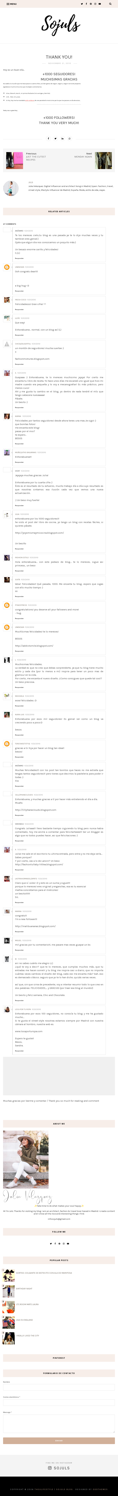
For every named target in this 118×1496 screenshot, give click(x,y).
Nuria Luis (19, 714)
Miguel (18, 940)
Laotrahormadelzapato (26, 879)
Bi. (16, 959)
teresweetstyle (22, 744)
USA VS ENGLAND (24, 1320)
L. (15, 660)
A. (15, 373)
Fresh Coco (20, 300)
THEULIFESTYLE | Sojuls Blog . (55, 1489)
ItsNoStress (21, 605)
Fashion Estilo (22, 557)
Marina (18, 911)
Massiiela (19, 696)
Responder (19, 258)
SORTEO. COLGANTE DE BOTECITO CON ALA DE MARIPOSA (44, 1273)
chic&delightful (23, 344)
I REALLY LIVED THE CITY (27, 1335)
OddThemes (100, 1489)
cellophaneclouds (24, 795)
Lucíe (17, 318)
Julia (17, 514)
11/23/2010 (26, 911)
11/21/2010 (28, 231)
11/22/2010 (29, 627)
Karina (18, 416)
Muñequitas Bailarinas (25, 452)
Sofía (17, 579)
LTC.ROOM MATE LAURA (27, 1304)
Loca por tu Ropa (23, 1009)
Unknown (19, 267)
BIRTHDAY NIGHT (24, 1288)
